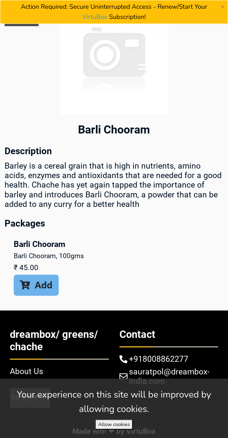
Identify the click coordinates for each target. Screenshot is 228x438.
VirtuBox (95, 17)
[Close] (222, 7)
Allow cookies (114, 424)
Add (36, 285)
